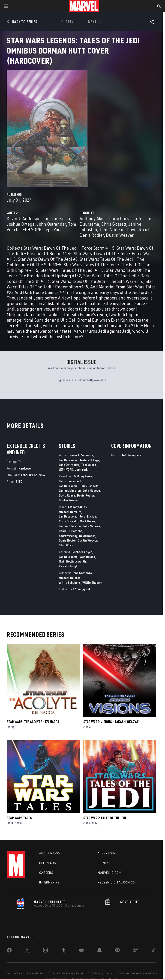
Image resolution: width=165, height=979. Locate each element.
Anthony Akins (93, 218)
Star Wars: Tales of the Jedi (104, 818)
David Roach (139, 229)
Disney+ (104, 863)
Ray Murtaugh (68, 566)
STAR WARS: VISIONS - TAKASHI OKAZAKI (111, 721)
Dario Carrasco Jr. (125, 218)
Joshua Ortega (21, 224)
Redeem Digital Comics (116, 882)
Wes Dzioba (87, 557)
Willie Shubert (92, 582)
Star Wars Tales (19, 818)
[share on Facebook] (9, 951)
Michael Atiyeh (82, 552)
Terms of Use (14, 973)
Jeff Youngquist (79, 589)
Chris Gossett (113, 224)
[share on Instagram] (45, 951)
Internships (49, 882)
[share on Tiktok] (153, 951)
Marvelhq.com (109, 872)
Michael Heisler (69, 578)
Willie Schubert (69, 582)
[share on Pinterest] (117, 951)
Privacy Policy (35, 973)
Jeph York (53, 229)
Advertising (108, 853)
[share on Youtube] (81, 951)
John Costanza (82, 573)
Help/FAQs (47, 863)
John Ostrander (51, 224)
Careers (46, 872)
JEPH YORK (31, 229)
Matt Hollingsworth (72, 561)
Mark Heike (87, 521)
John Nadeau (112, 229)
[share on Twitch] (135, 951)
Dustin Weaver (120, 235)
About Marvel (50, 853)
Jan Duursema (56, 218)
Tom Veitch (88, 465)
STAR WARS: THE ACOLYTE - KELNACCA (33, 721)
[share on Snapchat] (99, 951)
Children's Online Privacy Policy (137, 973)
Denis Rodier (92, 235)
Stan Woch (66, 545)
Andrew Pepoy (68, 536)
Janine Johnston (70, 490)
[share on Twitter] (27, 951)
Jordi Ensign (88, 516)
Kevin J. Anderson (24, 218)
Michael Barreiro (70, 512)
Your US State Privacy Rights (66, 973)
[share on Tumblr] (63, 951)
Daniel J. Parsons (70, 531)
